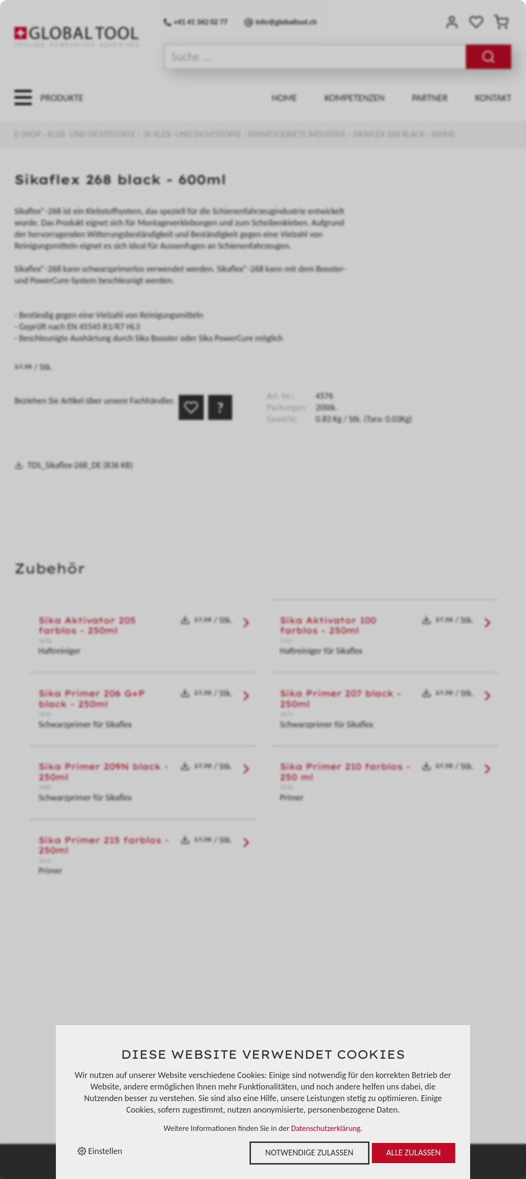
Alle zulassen (413, 1152)
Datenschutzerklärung (325, 1128)
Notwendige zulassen (309, 1152)
